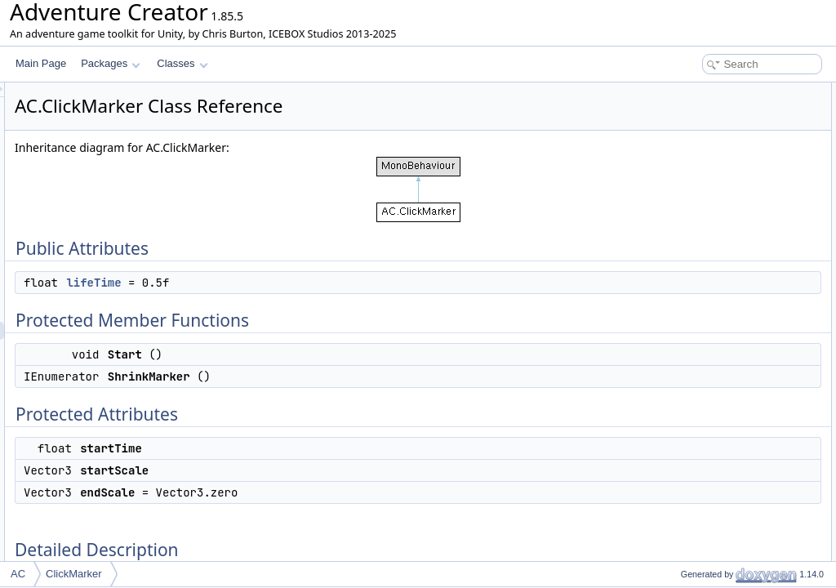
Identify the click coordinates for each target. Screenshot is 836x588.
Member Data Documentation (718, 271)
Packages (110, 63)
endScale (687, 235)
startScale (688, 217)
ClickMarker (74, 574)
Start (677, 145)
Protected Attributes (697, 181)
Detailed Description (697, 253)
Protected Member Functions (717, 127)
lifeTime (297, 282)
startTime (687, 199)
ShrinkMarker (696, 163)
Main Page (41, 63)
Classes (182, 63)
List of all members (695, 307)
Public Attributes (689, 91)
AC (18, 574)
